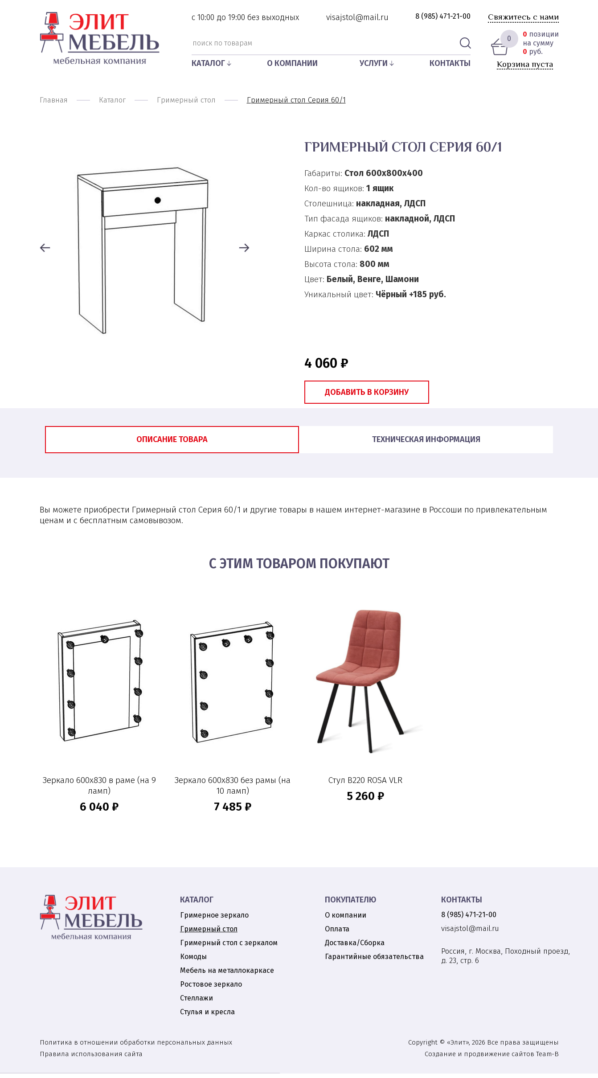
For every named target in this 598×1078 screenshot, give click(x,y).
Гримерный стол (209, 933)
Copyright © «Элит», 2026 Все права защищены (483, 1047)
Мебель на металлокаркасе (227, 975)
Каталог (208, 63)
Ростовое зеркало (211, 988)
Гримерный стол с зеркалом (229, 947)
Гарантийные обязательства (374, 961)
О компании (292, 63)
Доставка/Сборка (355, 947)
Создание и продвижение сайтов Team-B (492, 1058)
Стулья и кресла (207, 1016)
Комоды (193, 961)
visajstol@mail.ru (357, 17)
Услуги (374, 63)
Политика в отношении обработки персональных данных (136, 1047)
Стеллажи (196, 1002)
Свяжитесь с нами (523, 16)
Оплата (337, 933)
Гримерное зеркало (214, 919)
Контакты (450, 63)
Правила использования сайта (91, 1058)
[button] (45, 248)
